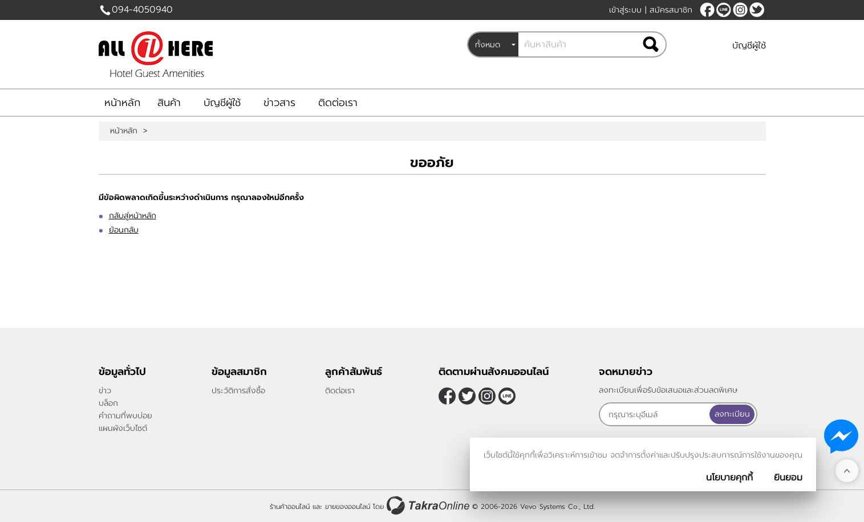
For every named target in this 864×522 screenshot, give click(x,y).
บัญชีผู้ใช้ (749, 45)
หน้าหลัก (122, 103)
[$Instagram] (740, 9)
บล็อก (108, 403)
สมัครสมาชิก (671, 10)
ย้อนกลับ (124, 230)
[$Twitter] (756, 9)
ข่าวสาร (279, 103)
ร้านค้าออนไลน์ (290, 506)
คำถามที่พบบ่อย (125, 416)
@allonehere (723, 9)
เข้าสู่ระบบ (625, 10)
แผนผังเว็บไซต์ (123, 428)
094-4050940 (142, 10)
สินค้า (169, 103)
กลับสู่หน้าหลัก (132, 216)
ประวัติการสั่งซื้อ (238, 391)
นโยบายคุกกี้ (729, 477)
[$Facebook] (707, 9)
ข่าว (105, 391)
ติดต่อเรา (338, 103)
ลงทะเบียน (732, 414)
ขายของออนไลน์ (347, 506)
